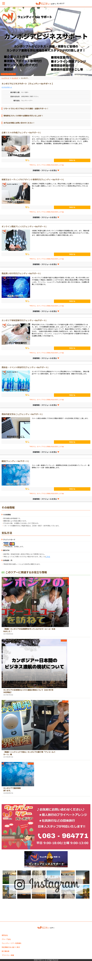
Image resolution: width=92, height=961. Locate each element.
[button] (3, 3)
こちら (48, 557)
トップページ (5, 78)
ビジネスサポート (7, 87)
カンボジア (15, 78)
